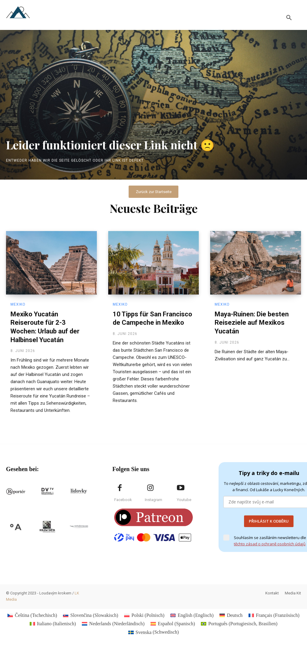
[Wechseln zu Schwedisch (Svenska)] (153, 632)
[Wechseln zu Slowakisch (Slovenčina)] (90, 615)
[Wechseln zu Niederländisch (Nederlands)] (113, 624)
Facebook (123, 500)
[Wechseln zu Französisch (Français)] (274, 615)
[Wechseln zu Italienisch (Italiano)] (53, 624)
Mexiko (17, 304)
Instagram (153, 500)
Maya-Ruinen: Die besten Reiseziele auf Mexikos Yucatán (252, 322)
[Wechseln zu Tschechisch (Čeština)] (32, 615)
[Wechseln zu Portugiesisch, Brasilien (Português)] (239, 624)
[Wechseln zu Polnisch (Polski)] (144, 615)
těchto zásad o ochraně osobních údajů (270, 544)
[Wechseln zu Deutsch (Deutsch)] (231, 615)
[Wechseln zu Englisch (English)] (191, 615)
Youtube (184, 500)
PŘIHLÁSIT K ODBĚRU (269, 521)
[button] (289, 18)
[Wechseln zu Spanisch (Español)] (173, 624)
